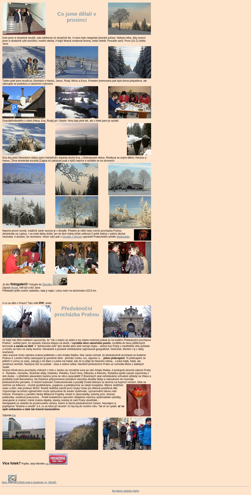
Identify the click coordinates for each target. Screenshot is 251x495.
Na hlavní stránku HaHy (125, 490)
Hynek (14, 287)
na (56, 463)
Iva (14, 415)
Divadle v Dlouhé (72, 236)
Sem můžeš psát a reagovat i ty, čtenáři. (29, 482)
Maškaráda (123, 236)
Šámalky (54, 284)
